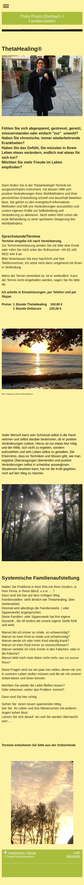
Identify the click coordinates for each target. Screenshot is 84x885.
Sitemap (31, 852)
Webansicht (73, 856)
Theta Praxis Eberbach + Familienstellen (42, 18)
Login (76, 852)
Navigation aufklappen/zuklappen (42, 6)
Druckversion (14, 852)
